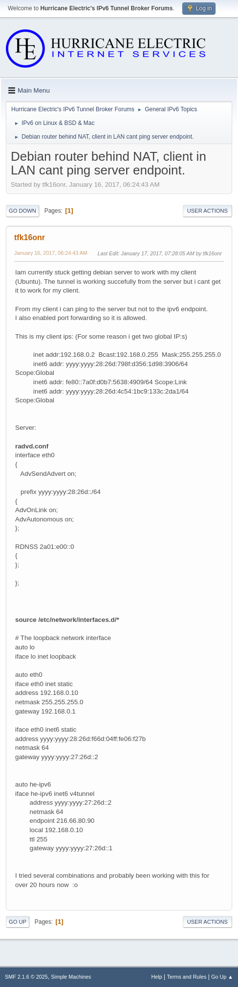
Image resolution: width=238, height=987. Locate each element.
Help (156, 977)
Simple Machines (71, 977)
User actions (207, 211)
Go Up (17, 922)
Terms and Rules (187, 977)
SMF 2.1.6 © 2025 (26, 977)
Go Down (22, 211)
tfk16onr (29, 237)
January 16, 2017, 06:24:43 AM (50, 253)
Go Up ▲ (222, 977)
